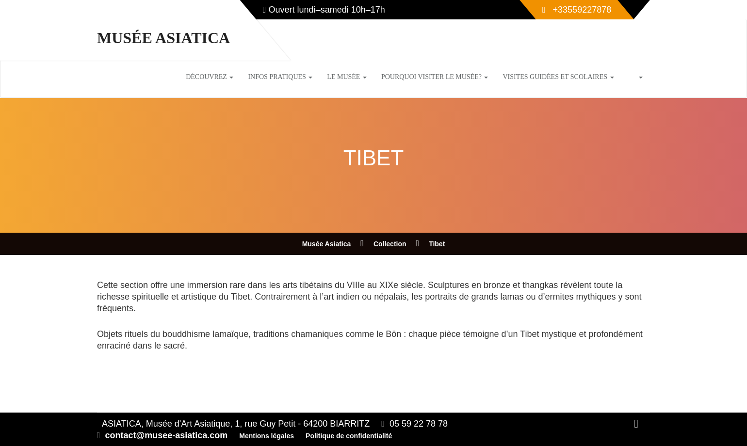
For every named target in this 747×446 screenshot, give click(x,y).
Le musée (347, 76)
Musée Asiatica (163, 38)
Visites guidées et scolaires (558, 76)
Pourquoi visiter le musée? (434, 76)
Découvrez (209, 76)
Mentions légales (266, 436)
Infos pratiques (280, 76)
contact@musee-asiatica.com (166, 435)
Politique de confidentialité (349, 436)
